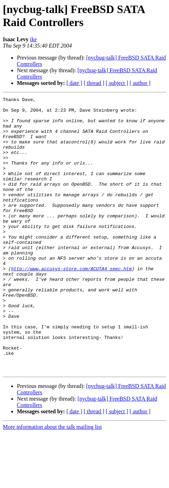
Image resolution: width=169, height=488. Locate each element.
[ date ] (74, 83)
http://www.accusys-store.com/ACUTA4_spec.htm (71, 303)
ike (33, 39)
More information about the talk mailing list (52, 482)
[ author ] (140, 83)
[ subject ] (117, 83)
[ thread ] (94, 83)
